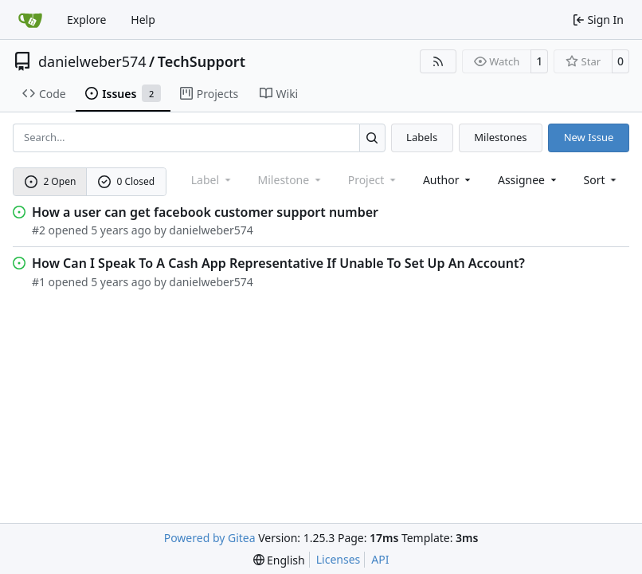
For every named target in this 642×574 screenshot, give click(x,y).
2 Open (50, 181)
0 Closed (126, 181)
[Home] (30, 20)
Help (143, 19)
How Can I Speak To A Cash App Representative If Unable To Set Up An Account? (278, 263)
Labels (421, 137)
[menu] (601, 179)
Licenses (338, 559)
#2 (38, 230)
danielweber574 (92, 61)
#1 (38, 281)
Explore (86, 19)
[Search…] (372, 137)
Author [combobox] (448, 179)
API (380, 559)
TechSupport (201, 61)
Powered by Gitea (210, 537)
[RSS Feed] (438, 61)
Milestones (500, 137)
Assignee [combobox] (528, 179)
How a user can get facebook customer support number (205, 212)
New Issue (589, 137)
